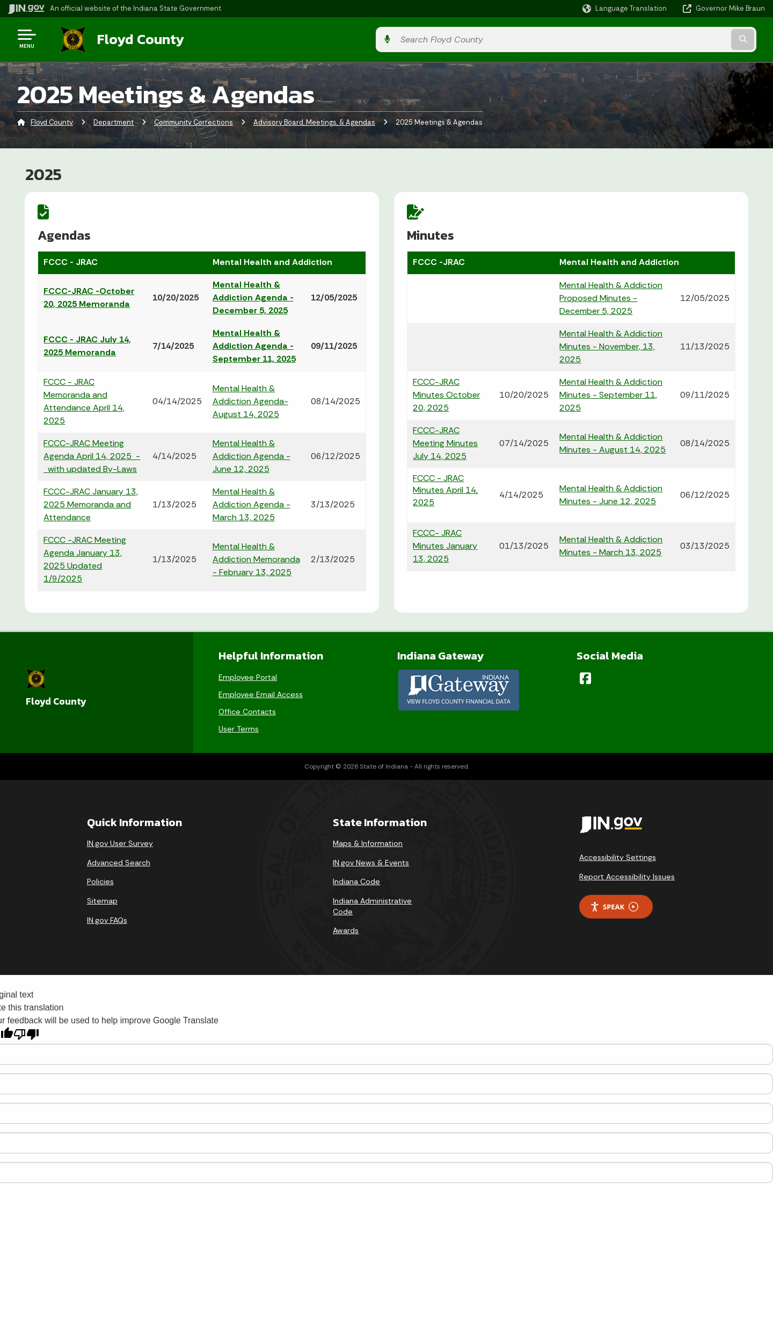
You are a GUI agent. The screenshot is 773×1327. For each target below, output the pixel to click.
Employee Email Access (260, 690)
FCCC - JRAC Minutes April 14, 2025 (445, 488)
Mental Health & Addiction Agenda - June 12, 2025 (251, 453)
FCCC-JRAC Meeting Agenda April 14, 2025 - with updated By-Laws (92, 453)
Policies (100, 877)
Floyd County (129, 38)
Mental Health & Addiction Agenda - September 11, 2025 (253, 343)
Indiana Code (356, 877)
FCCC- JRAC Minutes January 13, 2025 (445, 544)
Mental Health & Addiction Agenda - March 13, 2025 (251, 502)
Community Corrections (193, 120)
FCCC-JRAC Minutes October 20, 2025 (446, 392)
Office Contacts (247, 707)
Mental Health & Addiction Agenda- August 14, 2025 (250, 399)
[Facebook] (585, 674)
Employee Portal (247, 673)
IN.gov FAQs (107, 916)
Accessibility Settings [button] (617, 853)
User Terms (238, 724)
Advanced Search (118, 858)
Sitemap (102, 896)
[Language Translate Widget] (625, 8)
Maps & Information (368, 839)
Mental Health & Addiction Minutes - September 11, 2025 (610, 392)
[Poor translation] (26, 1030)
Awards (346, 926)
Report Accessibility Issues (627, 872)
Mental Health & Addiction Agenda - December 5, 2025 (252, 295)
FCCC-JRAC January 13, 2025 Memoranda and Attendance (91, 502)
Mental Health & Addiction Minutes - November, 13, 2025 (610, 344)
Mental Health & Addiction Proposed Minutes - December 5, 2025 (610, 295)
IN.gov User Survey (120, 839)
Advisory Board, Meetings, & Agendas (314, 120)
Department (113, 120)
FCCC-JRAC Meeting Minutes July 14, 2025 (445, 441)
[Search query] (677, 38)
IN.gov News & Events (371, 858)
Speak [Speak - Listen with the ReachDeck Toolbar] (614, 903)
